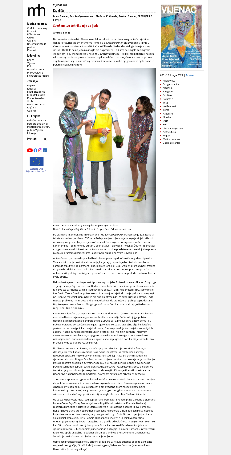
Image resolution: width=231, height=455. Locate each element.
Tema (166, 109)
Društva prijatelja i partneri (37, 45)
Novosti (31, 31)
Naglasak (168, 88)
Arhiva (190, 75)
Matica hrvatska (171, 139)
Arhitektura (169, 132)
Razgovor (168, 91)
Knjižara (31, 107)
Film (165, 124)
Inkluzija (32, 133)
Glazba (167, 117)
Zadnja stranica (171, 142)
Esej (165, 102)
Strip (165, 121)
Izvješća (31, 88)
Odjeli (30, 37)
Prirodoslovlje (35, 72)
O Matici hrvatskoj (37, 28)
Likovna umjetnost (173, 128)
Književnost (169, 106)
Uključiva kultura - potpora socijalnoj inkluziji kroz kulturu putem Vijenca (38, 125)
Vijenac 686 (60, 5)
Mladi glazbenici (36, 91)
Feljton (167, 135)
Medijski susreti (36, 104)
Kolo (29, 66)
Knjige (30, 60)
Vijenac (31, 63)
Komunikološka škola (36, 99)
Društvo (167, 95)
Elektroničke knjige (38, 75)
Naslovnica (169, 80)
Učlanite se (33, 34)
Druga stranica (171, 84)
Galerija (31, 110)
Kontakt (31, 50)
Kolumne (168, 99)
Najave (31, 85)
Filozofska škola (36, 95)
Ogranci (31, 40)
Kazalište (58, 11)
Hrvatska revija (35, 69)
